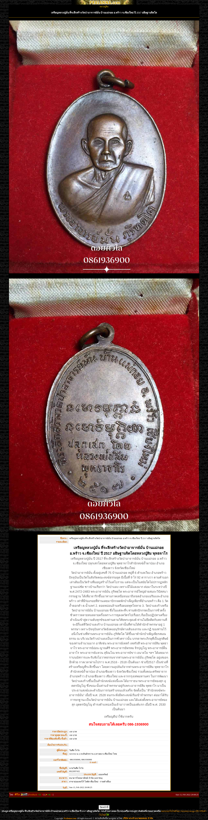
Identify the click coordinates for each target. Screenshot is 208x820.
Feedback (33, 794)
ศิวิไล (17, 794)
